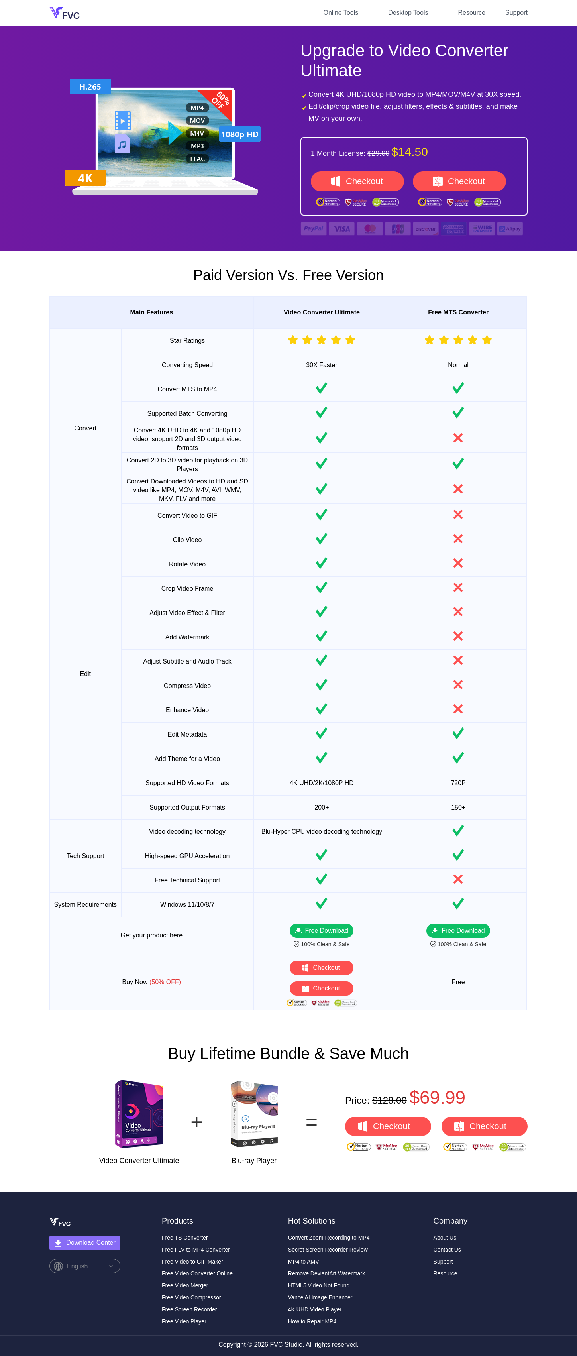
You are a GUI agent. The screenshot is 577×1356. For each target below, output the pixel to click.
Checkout (364, 181)
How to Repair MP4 (312, 1321)
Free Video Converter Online (197, 1273)
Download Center (85, 1243)
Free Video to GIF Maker (192, 1261)
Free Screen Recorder (189, 1309)
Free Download (326, 930)
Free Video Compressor (191, 1297)
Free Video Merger (185, 1285)
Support (516, 12)
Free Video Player (184, 1321)
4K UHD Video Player (314, 1309)
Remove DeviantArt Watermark (326, 1273)
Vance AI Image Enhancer (320, 1297)
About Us (445, 1237)
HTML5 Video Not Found (319, 1285)
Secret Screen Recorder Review (328, 1249)
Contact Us (447, 1249)
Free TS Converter (185, 1237)
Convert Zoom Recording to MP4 (329, 1237)
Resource (471, 12)
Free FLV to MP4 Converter (196, 1249)
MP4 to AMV (303, 1261)
